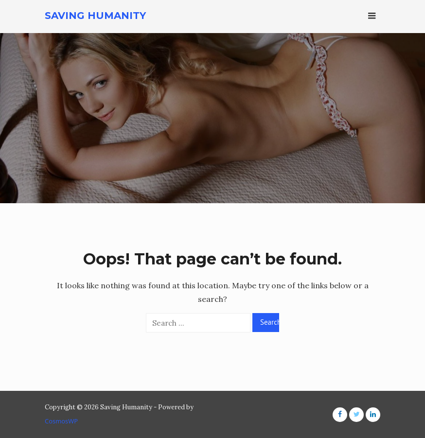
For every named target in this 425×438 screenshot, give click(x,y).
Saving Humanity (95, 15)
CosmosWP (61, 421)
